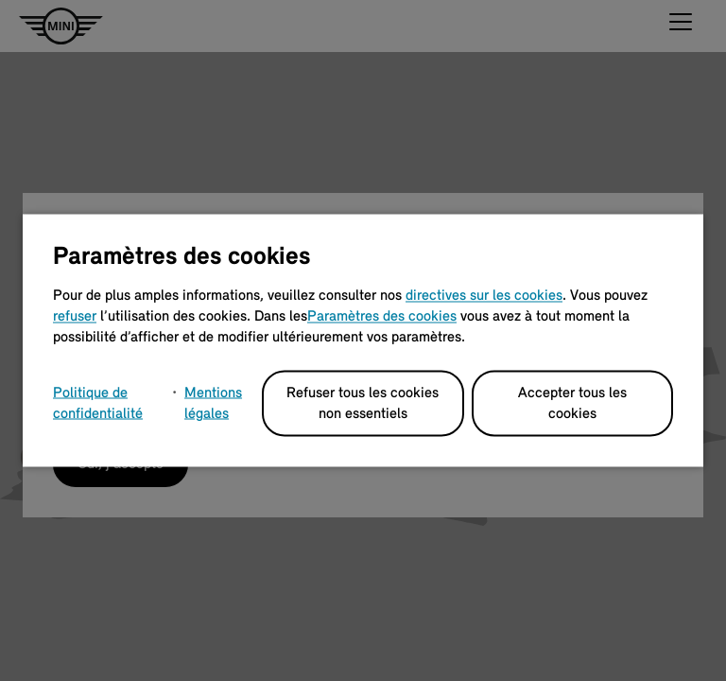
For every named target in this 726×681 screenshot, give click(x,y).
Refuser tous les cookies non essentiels (362, 404)
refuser (74, 316)
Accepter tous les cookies (572, 404)
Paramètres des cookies (382, 316)
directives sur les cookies (484, 296)
